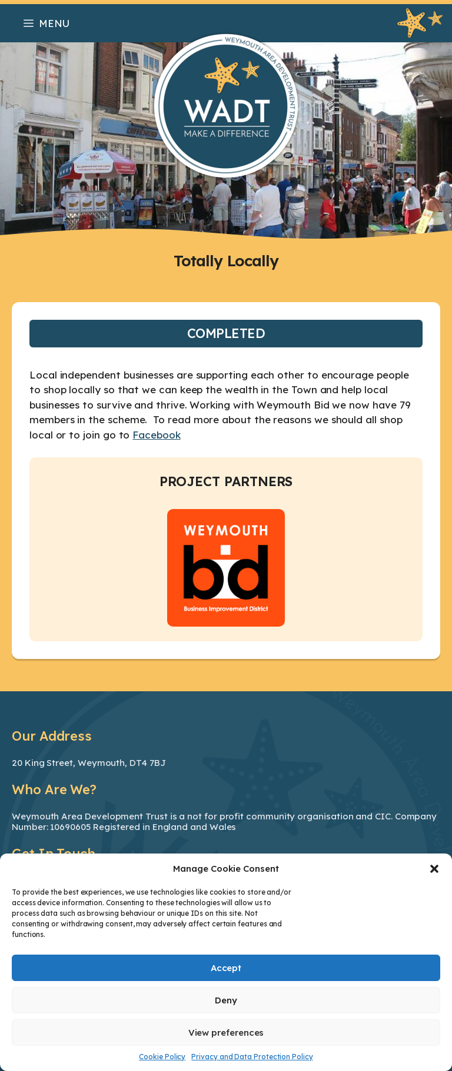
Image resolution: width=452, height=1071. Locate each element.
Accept (226, 967)
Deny (226, 1000)
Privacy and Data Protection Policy (252, 1056)
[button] (434, 869)
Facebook (156, 435)
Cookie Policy (162, 1056)
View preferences (226, 1032)
